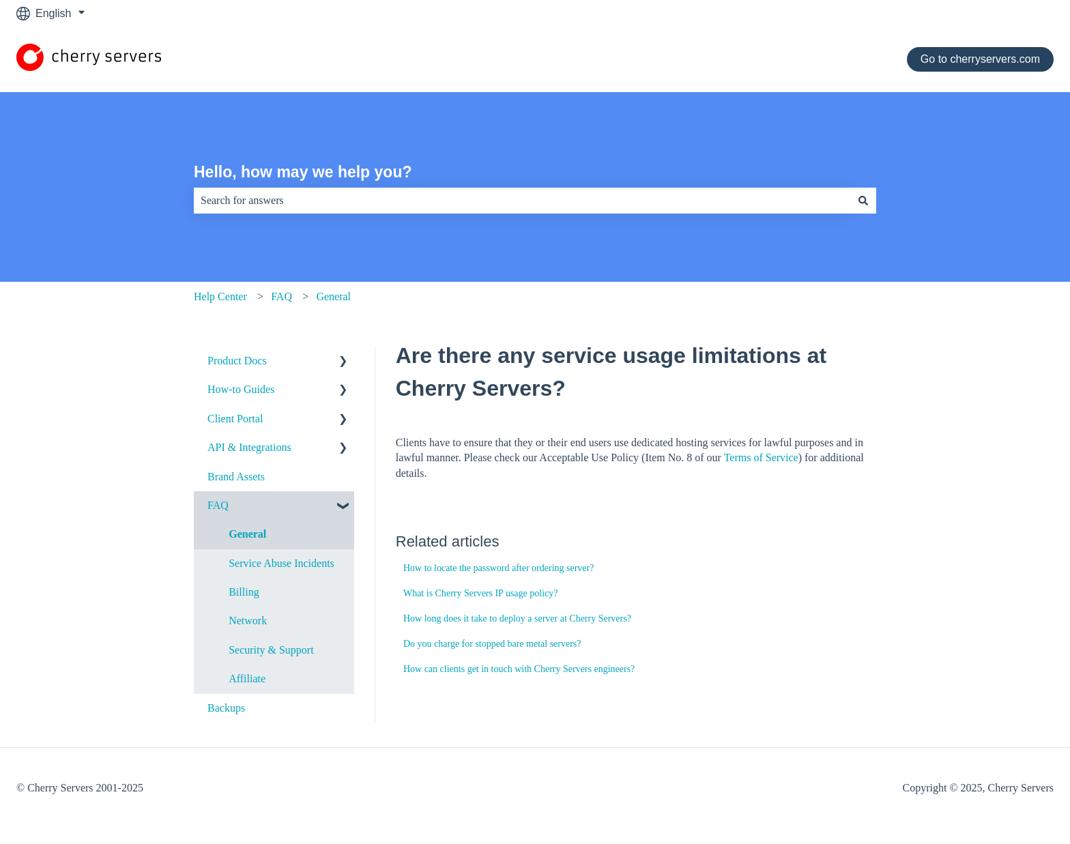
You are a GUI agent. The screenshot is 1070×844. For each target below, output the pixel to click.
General (333, 296)
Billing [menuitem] (244, 592)
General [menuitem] (247, 534)
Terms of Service (761, 457)
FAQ (281, 296)
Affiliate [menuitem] (247, 678)
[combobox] (522, 201)
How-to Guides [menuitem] (240, 389)
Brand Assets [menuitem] (236, 476)
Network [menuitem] (248, 620)
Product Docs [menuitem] (237, 360)
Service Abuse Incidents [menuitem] (281, 563)
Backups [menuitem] (226, 708)
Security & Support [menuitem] (271, 650)
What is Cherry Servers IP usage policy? (480, 593)
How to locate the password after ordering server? (498, 568)
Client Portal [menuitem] (235, 418)
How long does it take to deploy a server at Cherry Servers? (517, 618)
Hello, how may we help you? (303, 172)
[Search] (863, 201)
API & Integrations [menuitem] (249, 447)
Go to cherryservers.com (980, 59)
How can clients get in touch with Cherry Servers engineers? (519, 669)
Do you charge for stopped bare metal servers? (492, 644)
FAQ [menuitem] (218, 505)
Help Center (220, 296)
